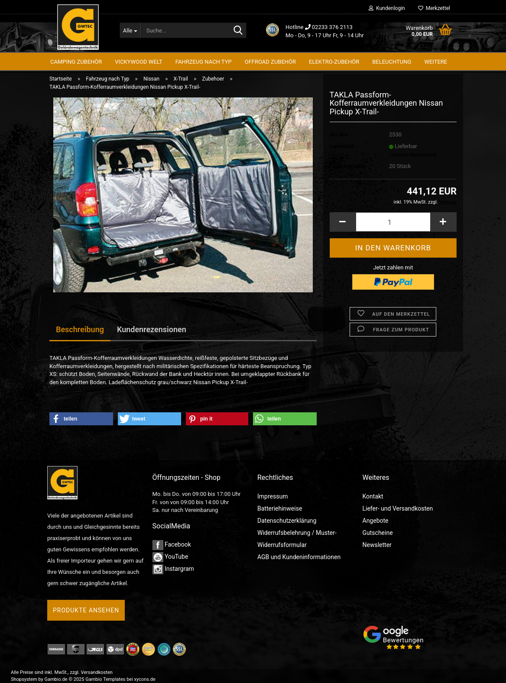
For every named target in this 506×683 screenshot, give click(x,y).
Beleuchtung (391, 61)
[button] (343, 227)
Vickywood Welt (138, 61)
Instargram (173, 568)
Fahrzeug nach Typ (203, 61)
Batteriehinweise (279, 508)
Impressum (272, 496)
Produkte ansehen (86, 610)
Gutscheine (378, 532)
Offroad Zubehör (270, 61)
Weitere (435, 61)
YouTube (170, 556)
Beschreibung (80, 329)
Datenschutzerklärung (286, 520)
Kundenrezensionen (151, 329)
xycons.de (145, 679)
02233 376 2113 (332, 27)
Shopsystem (24, 679)
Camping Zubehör (76, 61)
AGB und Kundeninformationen (299, 557)
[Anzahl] (393, 227)
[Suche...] (130, 30)
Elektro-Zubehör (334, 61)
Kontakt (373, 496)
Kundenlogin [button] (387, 8)
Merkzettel (434, 8)
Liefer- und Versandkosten (398, 508)
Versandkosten (97, 672)
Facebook (171, 544)
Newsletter (377, 544)
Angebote (376, 520)
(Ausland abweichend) (413, 160)
